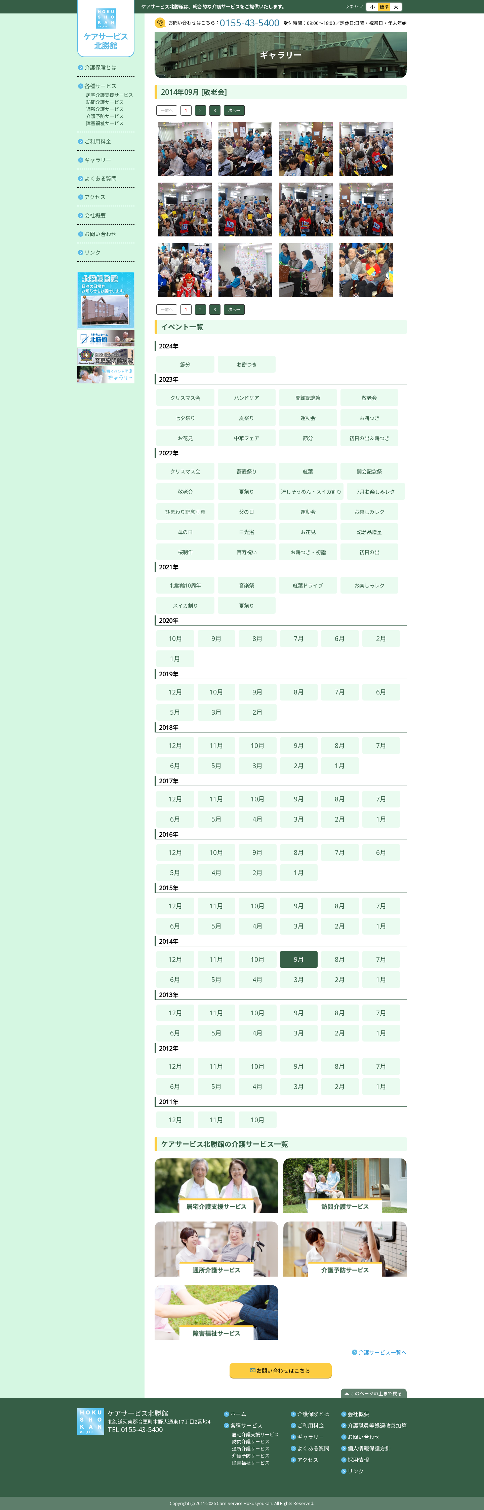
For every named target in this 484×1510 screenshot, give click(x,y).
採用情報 (358, 1460)
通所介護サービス (105, 109)
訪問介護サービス (105, 102)
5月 (175, 712)
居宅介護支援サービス (109, 95)
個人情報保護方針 (369, 1448)
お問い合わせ (100, 234)
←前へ (167, 110)
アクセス (95, 197)
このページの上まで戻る (376, 1393)
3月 (216, 712)
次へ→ (234, 110)
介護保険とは (100, 67)
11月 (216, 745)
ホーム (238, 1414)
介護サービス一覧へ (382, 1352)
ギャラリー (97, 160)
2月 (381, 638)
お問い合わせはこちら (283, 1370)
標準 (384, 6)
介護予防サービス (105, 116)
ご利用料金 (97, 141)
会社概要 (95, 215)
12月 (175, 691)
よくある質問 (100, 178)
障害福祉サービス (105, 123)
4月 (257, 819)
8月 (257, 638)
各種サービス (100, 86)
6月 (340, 638)
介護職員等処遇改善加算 (377, 1425)
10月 (175, 638)
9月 (216, 638)
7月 (299, 638)
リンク (92, 252)
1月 (175, 658)
